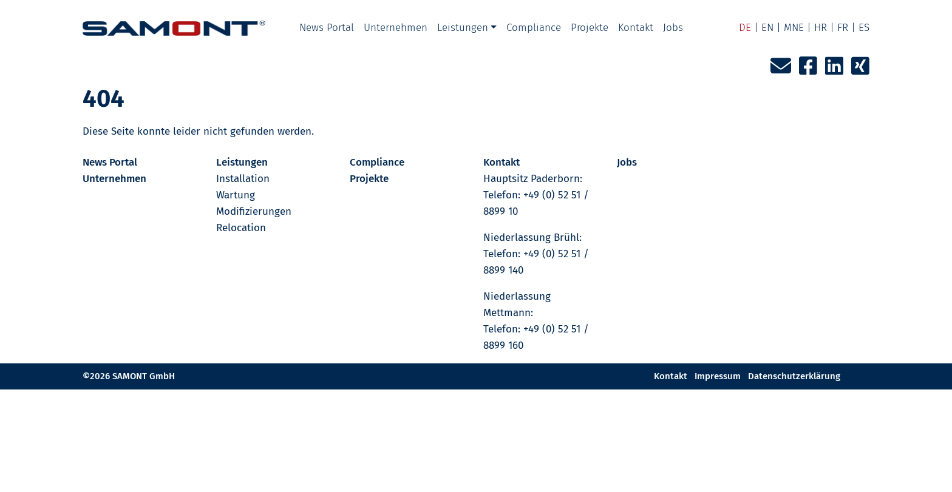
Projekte (589, 27)
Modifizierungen (253, 211)
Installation (243, 178)
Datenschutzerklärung (794, 376)
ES (863, 27)
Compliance (533, 27)
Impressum (718, 376)
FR (842, 27)
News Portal (326, 27)
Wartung (235, 195)
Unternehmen (395, 27)
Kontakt (635, 27)
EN (767, 27)
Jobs (673, 27)
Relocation (241, 227)
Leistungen (462, 27)
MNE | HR (805, 27)
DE (745, 27)
